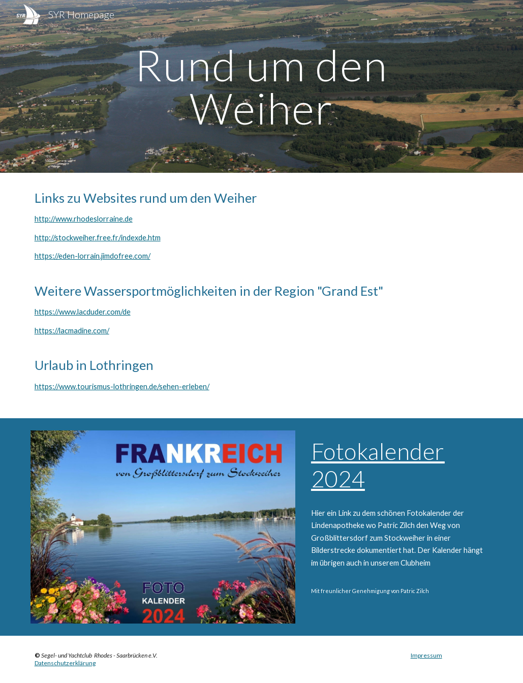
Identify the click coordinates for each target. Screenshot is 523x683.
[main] (261, 86)
